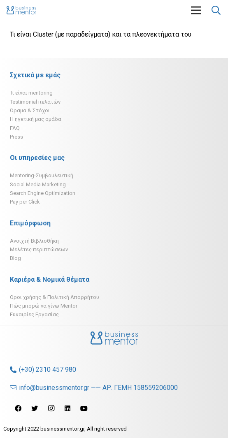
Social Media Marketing (38, 184)
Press (16, 137)
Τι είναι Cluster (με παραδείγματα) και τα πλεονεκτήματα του (100, 34)
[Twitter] (34, 408)
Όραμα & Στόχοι (30, 110)
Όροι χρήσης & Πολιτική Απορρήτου (54, 297)
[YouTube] (84, 408)
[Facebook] (18, 408)
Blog (15, 258)
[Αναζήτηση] (216, 10)
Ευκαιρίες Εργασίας (34, 314)
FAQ (15, 128)
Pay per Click (25, 202)
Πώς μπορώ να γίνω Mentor (43, 306)
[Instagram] (51, 408)
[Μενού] (196, 10)
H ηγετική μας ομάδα (35, 119)
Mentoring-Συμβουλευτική (41, 175)
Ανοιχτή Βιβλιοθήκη (34, 241)
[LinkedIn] (67, 408)
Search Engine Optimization (42, 193)
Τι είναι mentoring (31, 93)
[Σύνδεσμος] (21, 10)
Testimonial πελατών (35, 102)
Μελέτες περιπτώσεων (39, 249)
